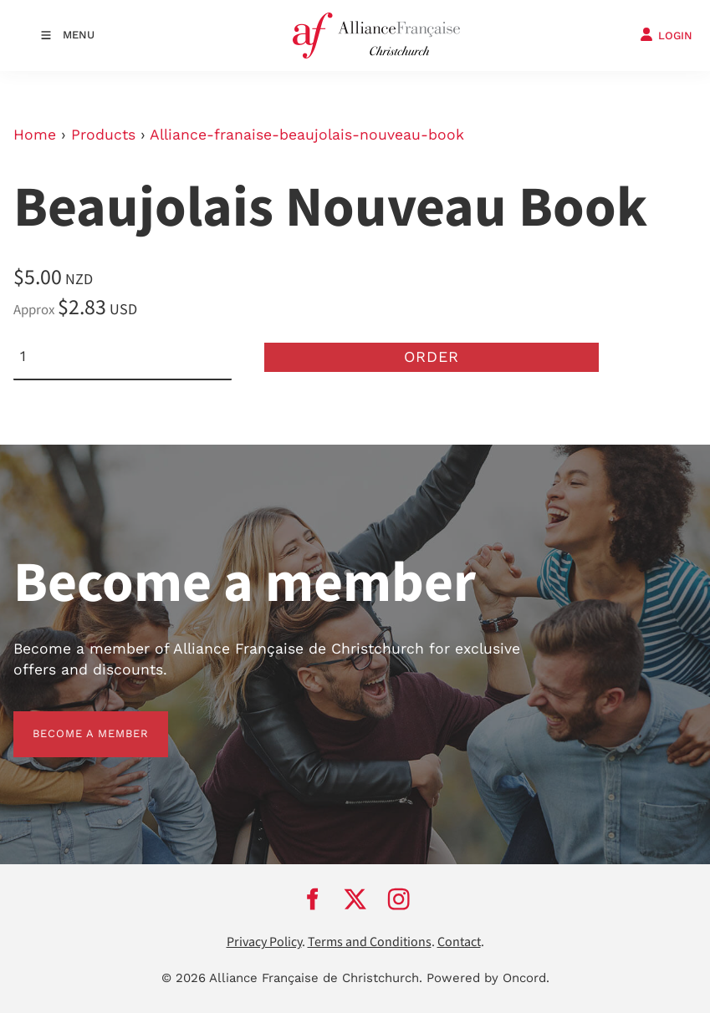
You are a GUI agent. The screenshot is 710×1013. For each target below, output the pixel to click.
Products (103, 134)
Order (431, 356)
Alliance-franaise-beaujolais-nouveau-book (307, 134)
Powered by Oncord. (488, 977)
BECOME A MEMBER (71, 721)
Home (34, 134)
